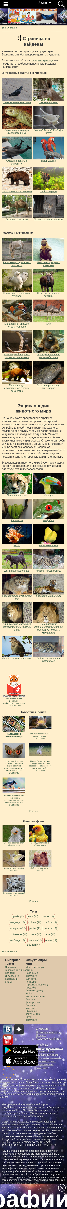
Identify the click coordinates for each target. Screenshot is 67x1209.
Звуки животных (31, 1018)
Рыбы (17, 545)
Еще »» (33, 811)
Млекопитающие (17, 495)
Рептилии (17, 520)
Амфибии (48, 520)
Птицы (48, 495)
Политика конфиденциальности (17, 968)
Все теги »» (33, 944)
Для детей (31, 978)
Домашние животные (16, 570)
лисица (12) (35, 940)
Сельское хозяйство (48, 1038)
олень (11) (51, 940)
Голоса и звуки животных (17, 658)
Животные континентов (33, 1012)
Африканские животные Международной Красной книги (17, 627)
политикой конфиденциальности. (20, 1183)
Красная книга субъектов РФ (17, 597)
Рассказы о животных (32, 974)
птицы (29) (48, 916)
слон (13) (50, 934)
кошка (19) (51, 928)
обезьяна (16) (19, 934)
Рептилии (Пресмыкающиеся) (37, 983)
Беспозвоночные (48, 545)
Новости (41, 1035)
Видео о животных (31, 1006)
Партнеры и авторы (48, 1032)
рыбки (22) (51, 922)
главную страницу (42, 60)
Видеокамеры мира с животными (49, 659)
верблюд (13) (17, 940)
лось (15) (36, 934)
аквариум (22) (18, 928)
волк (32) (33, 916)
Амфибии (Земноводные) (34, 989)
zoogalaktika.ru (39, 1150)
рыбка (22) (35, 928)
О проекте (42, 1029)
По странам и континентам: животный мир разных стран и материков (48, 628)
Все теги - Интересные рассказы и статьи (12, 977)
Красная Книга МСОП (48, 595)
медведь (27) (17, 922)
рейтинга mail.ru (55, 1107)
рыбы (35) (18, 916)
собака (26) (35, 922)
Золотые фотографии (33, 1001)
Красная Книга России (48, 570)
